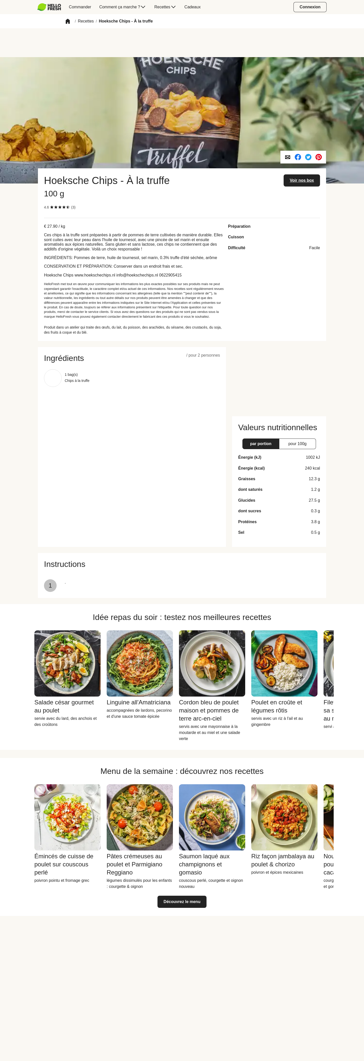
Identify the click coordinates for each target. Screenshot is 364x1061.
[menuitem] (51, 7)
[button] (68, 21)
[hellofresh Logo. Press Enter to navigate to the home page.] (49, 7)
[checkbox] (52, 207)
